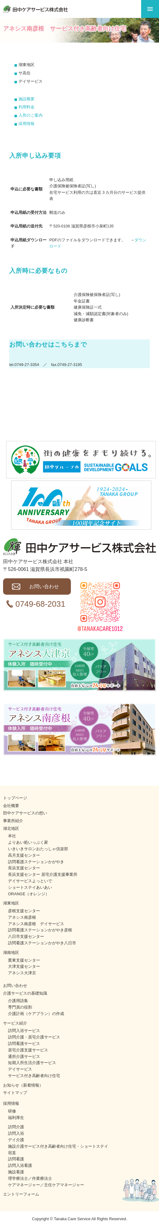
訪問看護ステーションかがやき (36, 861)
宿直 (12, 1152)
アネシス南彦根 (22, 917)
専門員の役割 (20, 1007)
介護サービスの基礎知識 (25, 993)
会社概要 (11, 805)
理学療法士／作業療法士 (30, 1178)
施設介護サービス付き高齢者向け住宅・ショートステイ (58, 1146)
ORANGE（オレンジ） (28, 894)
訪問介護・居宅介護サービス (34, 1037)
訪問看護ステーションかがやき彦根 (40, 930)
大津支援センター (24, 966)
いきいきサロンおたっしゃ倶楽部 (38, 848)
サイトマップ (15, 1092)
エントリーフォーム (21, 1194)
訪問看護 (16, 1159)
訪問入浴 (16, 1133)
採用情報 (26, 123)
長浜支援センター (24, 868)
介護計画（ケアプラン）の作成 (36, 1013)
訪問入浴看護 (20, 1165)
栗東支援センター (24, 960)
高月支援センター (24, 855)
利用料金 (26, 107)
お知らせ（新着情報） (23, 1085)
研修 (12, 1111)
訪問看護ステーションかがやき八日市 (42, 943)
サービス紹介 (15, 1023)
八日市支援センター (26, 936)
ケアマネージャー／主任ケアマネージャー (46, 1185)
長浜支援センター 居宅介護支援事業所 (42, 874)
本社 (12, 836)
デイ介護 (16, 1140)
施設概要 (26, 99)
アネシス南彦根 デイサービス (36, 923)
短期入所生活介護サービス (32, 1062)
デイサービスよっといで (30, 881)
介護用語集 (18, 1000)
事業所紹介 (13, 820)
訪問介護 (16, 1127)
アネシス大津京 (22, 973)
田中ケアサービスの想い (25, 813)
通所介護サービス (24, 1056)
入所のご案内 (30, 115)
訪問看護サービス (24, 1043)
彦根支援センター (24, 911)
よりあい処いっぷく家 (28, 842)
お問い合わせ (44, 586)
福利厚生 (16, 1117)
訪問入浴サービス (24, 1030)
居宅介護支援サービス (28, 1050)
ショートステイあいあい (30, 887)
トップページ (15, 798)
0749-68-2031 (40, 604)
